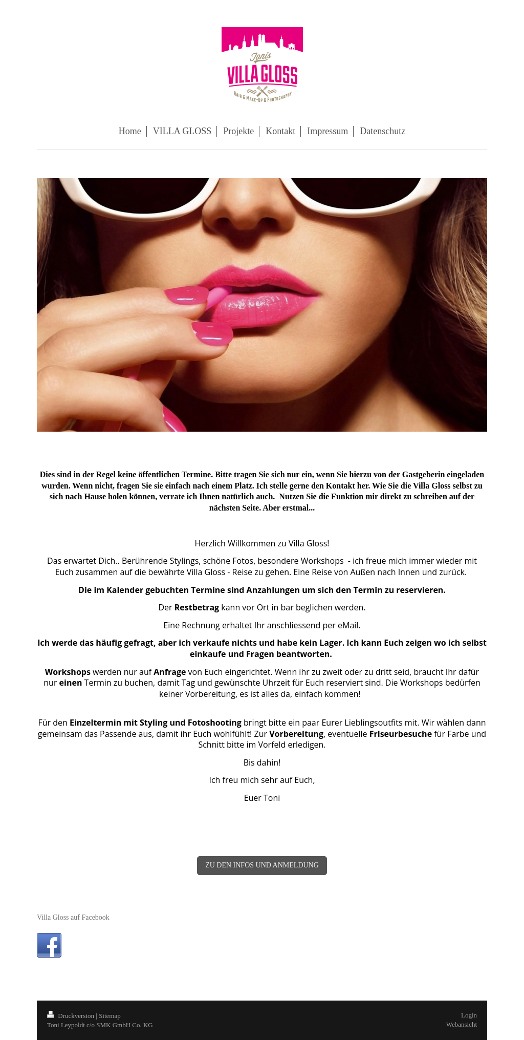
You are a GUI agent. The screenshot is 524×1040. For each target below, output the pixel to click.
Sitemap (110, 1016)
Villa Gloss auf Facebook (73, 917)
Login (469, 1015)
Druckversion (71, 1016)
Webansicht (461, 1024)
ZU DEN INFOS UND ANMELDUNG (262, 865)
